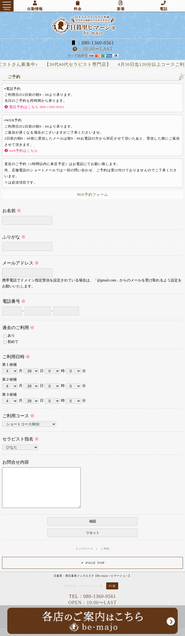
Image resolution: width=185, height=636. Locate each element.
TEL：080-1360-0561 (92, 604)
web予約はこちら (21, 151)
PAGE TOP (92, 570)
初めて (11, 342)
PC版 (112, 593)
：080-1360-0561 (92, 43)
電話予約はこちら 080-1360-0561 (34, 107)
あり (9, 335)
